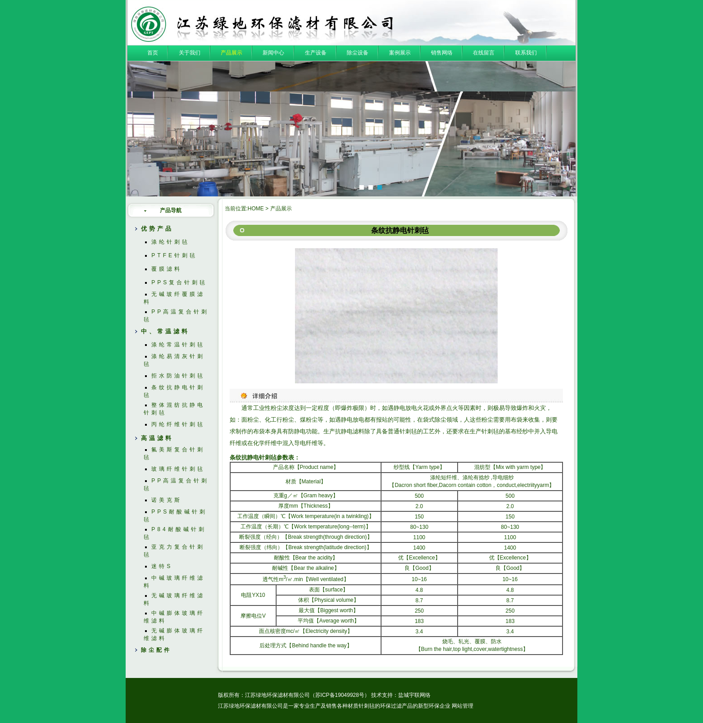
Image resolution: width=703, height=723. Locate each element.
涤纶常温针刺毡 (178, 344)
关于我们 (189, 53)
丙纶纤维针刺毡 (178, 424)
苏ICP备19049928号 (339, 695)
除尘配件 (156, 650)
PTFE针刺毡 (174, 255)
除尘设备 (357, 53)
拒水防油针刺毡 (178, 376)
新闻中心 (273, 53)
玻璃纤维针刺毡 (178, 469)
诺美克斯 (166, 500)
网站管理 (462, 706)
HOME (256, 208)
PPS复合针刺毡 (179, 282)
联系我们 (526, 53)
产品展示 (231, 53)
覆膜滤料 (166, 269)
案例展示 (400, 53)
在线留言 (483, 53)
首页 (152, 53)
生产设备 (316, 53)
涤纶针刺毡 (170, 242)
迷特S (161, 566)
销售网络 (442, 53)
